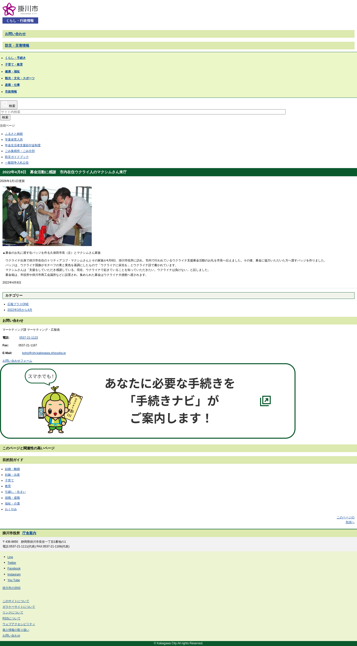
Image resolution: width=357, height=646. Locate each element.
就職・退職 (12, 498)
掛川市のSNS (11, 588)
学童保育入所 (14, 139)
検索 (5, 117)
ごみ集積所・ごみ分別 (20, 151)
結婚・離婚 (12, 469)
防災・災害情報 (17, 45)
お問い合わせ (15, 34)
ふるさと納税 (14, 134)
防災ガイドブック (17, 157)
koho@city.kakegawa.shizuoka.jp (44, 353)
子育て (9, 480)
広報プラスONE (18, 304)
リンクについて (12, 612)
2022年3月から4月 (19, 310)
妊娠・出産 (12, 474)
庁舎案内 (29, 533)
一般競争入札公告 (17, 162)
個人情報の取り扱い (15, 630)
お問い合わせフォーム (17, 360)
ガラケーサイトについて (18, 607)
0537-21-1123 (28, 337)
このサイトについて (15, 601)
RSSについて (11, 618)
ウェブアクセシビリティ (18, 624)
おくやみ (11, 509)
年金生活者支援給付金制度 (23, 145)
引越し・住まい (15, 492)
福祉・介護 (12, 503)
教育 (8, 486)
